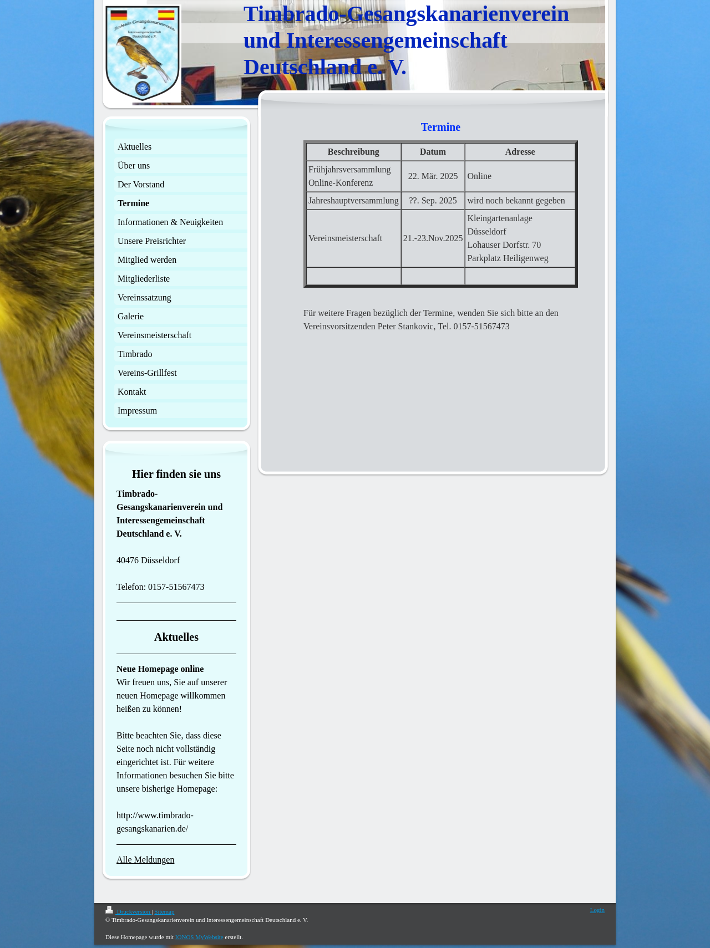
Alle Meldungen (145, 859)
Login (597, 909)
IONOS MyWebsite (199, 937)
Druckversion (128, 911)
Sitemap (164, 911)
